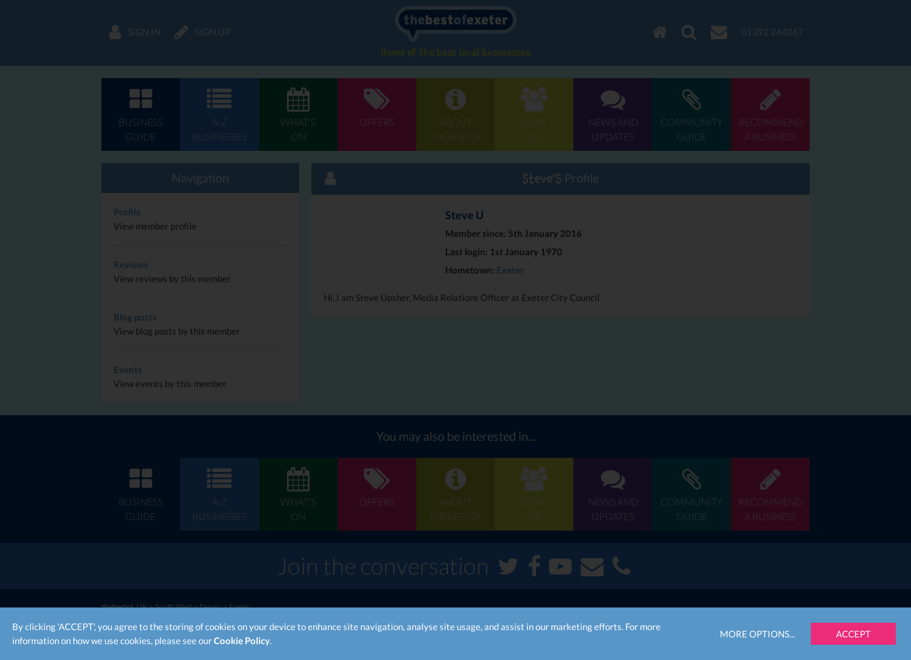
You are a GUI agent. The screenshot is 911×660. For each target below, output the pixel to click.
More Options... (757, 633)
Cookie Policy (242, 640)
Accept (853, 633)
